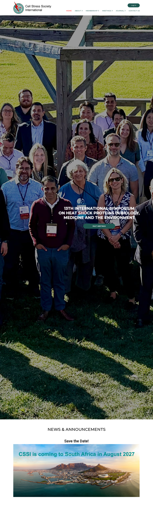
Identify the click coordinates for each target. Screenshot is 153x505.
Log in (133, 5)
